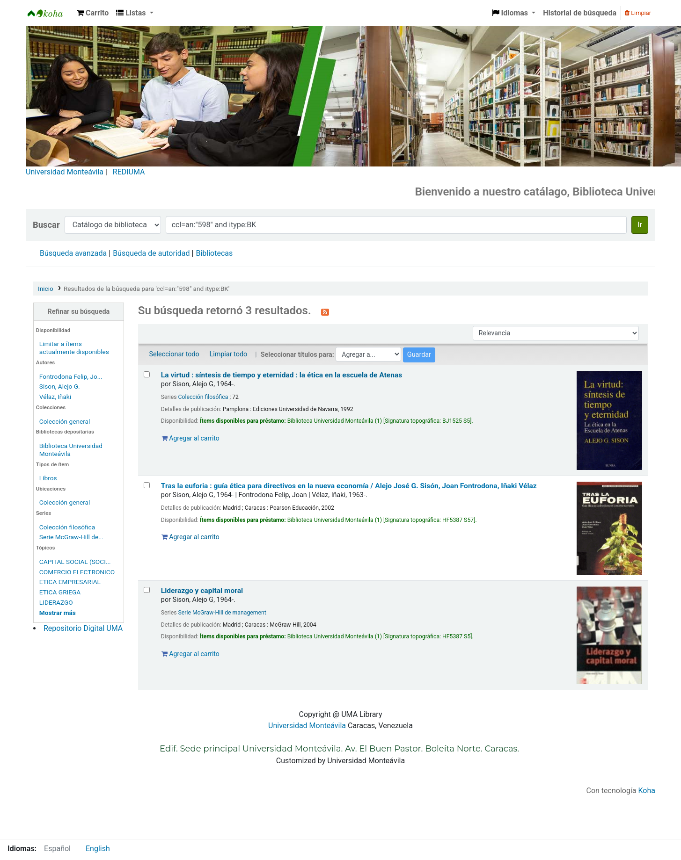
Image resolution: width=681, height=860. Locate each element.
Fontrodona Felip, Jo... (71, 376)
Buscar (46, 225)
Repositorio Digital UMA (83, 628)
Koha (646, 790)
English (98, 848)
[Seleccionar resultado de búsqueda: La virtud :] (147, 374)
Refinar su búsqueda (79, 312)
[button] (92, 13)
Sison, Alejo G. (59, 386)
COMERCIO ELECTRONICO (77, 572)
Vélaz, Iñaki (55, 396)
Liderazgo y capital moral (202, 590)
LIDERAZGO (56, 602)
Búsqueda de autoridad (151, 253)
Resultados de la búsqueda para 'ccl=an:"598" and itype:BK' (146, 288)
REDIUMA (129, 171)
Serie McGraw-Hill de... (71, 537)
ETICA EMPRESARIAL (70, 581)
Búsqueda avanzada (73, 253)
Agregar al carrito (190, 438)
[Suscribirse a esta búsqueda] (325, 311)
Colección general (64, 421)
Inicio (45, 288)
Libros (48, 478)
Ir (639, 224)
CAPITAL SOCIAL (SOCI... (75, 561)
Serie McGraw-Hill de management (222, 612)
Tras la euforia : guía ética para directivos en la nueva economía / (349, 486)
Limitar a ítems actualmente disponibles (74, 347)
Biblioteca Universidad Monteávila (49, 13)
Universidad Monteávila (64, 171)
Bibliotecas (214, 253)
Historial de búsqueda (579, 12)
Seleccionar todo (174, 354)
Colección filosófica (67, 527)
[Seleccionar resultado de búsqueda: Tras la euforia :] (147, 485)
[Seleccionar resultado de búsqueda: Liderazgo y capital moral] (147, 590)
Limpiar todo (228, 354)
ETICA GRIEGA (60, 592)
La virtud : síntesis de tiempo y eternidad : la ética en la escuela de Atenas (281, 375)
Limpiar (638, 12)
